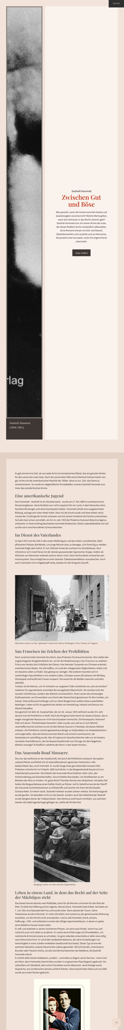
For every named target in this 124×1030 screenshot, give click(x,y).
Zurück (116, 3)
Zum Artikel (82, 253)
